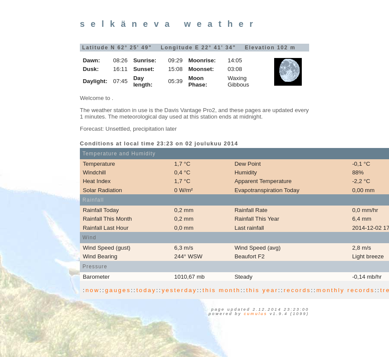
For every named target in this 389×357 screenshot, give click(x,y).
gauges (118, 290)
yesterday (179, 290)
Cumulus (255, 314)
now (92, 290)
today (146, 290)
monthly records (345, 290)
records (297, 290)
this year (262, 290)
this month (221, 290)
